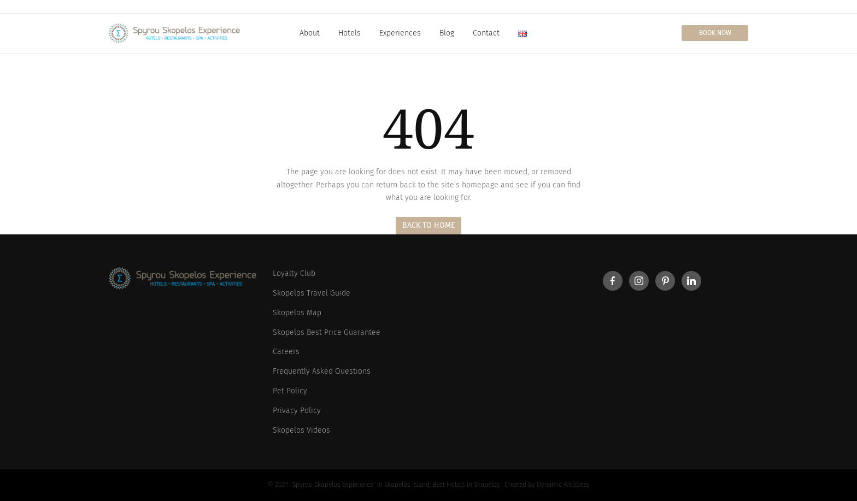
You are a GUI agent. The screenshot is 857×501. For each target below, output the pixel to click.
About (310, 33)
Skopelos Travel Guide (311, 293)
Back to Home (428, 225)
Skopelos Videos (301, 430)
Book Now (715, 33)
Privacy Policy (297, 410)
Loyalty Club (294, 273)
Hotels (349, 33)
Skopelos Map (297, 312)
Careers (286, 351)
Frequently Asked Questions (322, 371)
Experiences (400, 33)
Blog (446, 33)
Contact (486, 33)
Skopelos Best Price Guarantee (326, 332)
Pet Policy (290, 391)
